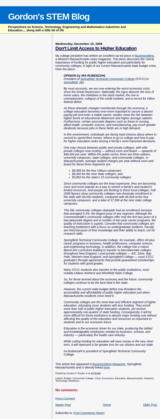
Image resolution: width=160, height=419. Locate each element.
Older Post (150, 404)
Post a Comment (65, 398)
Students (149, 378)
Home (107, 404)
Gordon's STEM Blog (48, 16)
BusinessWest (144, 55)
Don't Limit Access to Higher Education (96, 48)
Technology (61, 381)
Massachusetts (135, 378)
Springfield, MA (74, 82)
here (107, 367)
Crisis (98, 378)
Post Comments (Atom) (89, 413)
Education (120, 378)
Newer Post (63, 404)
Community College (82, 378)
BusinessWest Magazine (109, 364)
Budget (67, 378)
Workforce (74, 381)
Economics (108, 378)
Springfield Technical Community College (107, 79)
